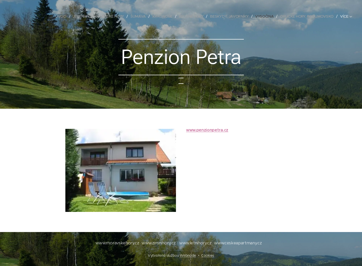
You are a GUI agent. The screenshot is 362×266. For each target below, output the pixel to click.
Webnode (188, 255)
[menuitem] (64, 16)
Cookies (207, 255)
